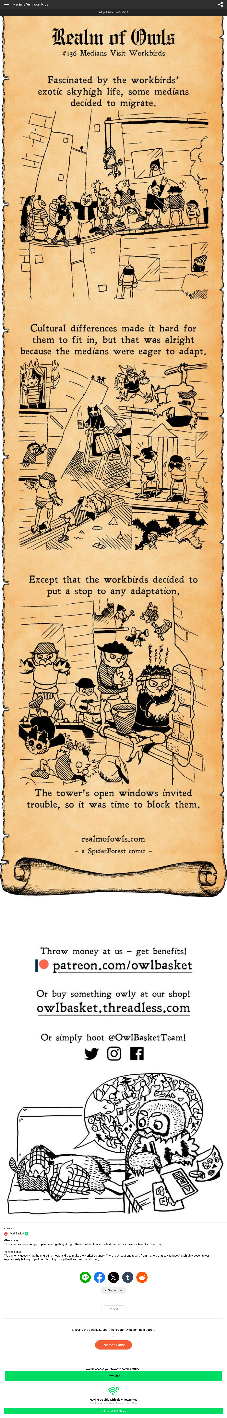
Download (113, 1376)
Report (113, 1309)
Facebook (99, 1277)
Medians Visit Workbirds (30, 4)
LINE (85, 1277)
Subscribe (115, 1290)
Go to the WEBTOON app (113, 1411)
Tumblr (127, 1277)
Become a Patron (114, 1345)
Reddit (142, 1277)
